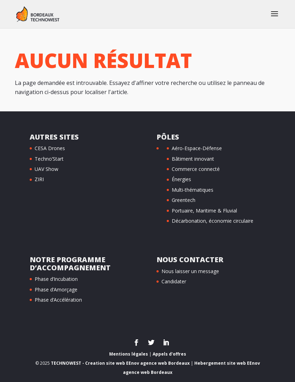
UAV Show (46, 169)
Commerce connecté (196, 169)
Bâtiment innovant (193, 158)
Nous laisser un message (190, 271)
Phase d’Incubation (56, 279)
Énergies (181, 179)
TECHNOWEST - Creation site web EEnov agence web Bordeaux (120, 363)
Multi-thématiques (192, 189)
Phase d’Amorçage (56, 289)
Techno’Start (49, 158)
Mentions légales (128, 354)
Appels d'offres (169, 354)
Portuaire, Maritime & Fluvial (204, 210)
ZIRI (39, 179)
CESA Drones (50, 148)
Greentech (183, 200)
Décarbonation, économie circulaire (212, 220)
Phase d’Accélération (58, 299)
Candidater (173, 281)
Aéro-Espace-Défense (197, 148)
